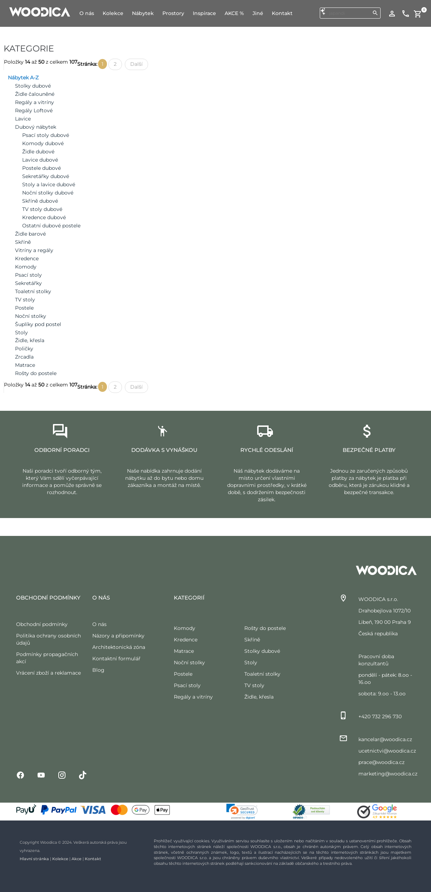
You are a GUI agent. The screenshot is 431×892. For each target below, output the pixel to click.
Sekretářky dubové (45, 176)
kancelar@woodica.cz (385, 739)
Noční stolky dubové (47, 192)
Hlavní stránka (34, 858)
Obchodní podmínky (42, 624)
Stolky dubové (33, 86)
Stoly (21, 332)
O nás (99, 624)
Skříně (23, 242)
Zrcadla (24, 357)
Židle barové (30, 234)
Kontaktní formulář (116, 658)
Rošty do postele (36, 373)
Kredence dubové (44, 217)
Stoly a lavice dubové (48, 184)
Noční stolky (30, 316)
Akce (77, 858)
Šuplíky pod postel (38, 324)
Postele (24, 308)
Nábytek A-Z (23, 77)
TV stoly (25, 299)
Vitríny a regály (34, 250)
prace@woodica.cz (381, 762)
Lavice (23, 118)
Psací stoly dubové (45, 135)
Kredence (27, 258)
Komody (25, 266)
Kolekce (60, 858)
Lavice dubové (40, 160)
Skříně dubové (40, 201)
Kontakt (93, 858)
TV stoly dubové (42, 209)
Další (136, 64)
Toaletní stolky (33, 291)
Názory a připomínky (118, 635)
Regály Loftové (34, 110)
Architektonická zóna (118, 647)
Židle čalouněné (34, 94)
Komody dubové (43, 143)
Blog (98, 670)
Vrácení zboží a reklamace (48, 673)
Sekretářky (28, 283)
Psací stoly (28, 275)
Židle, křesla (29, 340)
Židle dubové (38, 151)
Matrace (25, 365)
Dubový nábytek (35, 127)
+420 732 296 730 (380, 716)
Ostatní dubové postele (51, 225)
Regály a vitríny (34, 102)
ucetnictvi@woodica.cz (387, 751)
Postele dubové (41, 168)
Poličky (24, 348)
